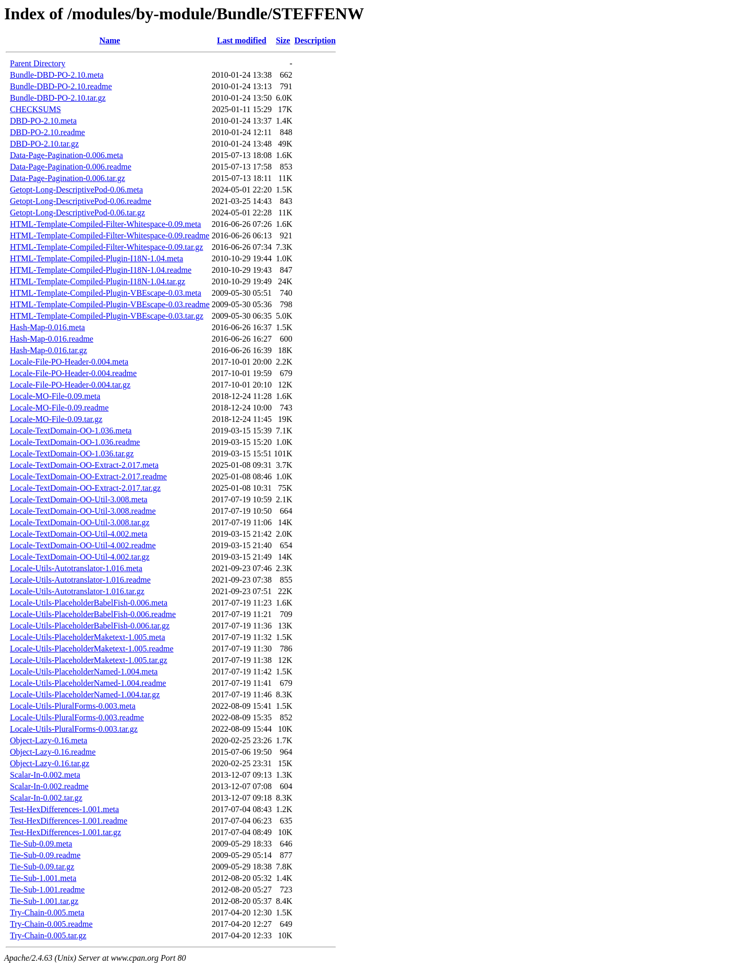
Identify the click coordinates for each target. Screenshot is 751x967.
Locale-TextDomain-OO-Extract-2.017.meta (84, 465)
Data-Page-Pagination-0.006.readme (70, 166)
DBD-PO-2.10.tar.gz (44, 143)
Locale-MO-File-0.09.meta (55, 396)
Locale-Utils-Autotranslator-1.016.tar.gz (77, 591)
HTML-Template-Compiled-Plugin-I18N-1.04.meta (96, 258)
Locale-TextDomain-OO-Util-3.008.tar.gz (80, 522)
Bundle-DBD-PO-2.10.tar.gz (58, 97)
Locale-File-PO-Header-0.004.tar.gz (70, 384)
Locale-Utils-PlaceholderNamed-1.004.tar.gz (85, 694)
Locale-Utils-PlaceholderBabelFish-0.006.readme (93, 614)
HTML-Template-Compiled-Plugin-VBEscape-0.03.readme (110, 304)
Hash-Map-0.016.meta (47, 327)
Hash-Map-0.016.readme (51, 338)
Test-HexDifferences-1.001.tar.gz (65, 832)
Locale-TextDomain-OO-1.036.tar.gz (72, 453)
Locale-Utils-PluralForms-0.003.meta (73, 706)
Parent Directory (37, 63)
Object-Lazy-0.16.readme (52, 751)
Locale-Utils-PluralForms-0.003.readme (77, 717)
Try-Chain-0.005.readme (51, 924)
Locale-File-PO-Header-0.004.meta (69, 361)
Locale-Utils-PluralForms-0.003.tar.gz (74, 728)
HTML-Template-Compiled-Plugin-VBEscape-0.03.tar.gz (106, 315)
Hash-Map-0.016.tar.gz (48, 350)
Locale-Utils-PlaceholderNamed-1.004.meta (84, 671)
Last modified (242, 40)
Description (314, 40)
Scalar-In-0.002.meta (45, 774)
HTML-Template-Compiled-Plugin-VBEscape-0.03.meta (105, 292)
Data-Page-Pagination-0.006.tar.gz (67, 178)
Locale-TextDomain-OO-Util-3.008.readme (83, 510)
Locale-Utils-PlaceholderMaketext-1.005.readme (92, 648)
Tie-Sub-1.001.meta (43, 878)
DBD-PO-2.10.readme (47, 132)
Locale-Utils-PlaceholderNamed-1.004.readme (88, 683)
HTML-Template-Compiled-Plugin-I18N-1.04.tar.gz (97, 281)
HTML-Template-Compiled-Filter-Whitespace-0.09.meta (105, 224)
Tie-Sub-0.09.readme (45, 855)
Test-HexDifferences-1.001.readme (68, 820)
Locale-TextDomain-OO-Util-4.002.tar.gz (80, 556)
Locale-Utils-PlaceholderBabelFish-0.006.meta (88, 602)
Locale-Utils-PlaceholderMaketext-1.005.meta (87, 637)
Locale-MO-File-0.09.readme (59, 407)
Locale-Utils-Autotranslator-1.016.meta (76, 568)
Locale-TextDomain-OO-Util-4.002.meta (79, 533)
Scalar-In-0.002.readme (49, 786)
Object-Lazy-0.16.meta (48, 740)
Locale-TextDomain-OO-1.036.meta (70, 430)
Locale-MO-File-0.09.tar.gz (56, 419)
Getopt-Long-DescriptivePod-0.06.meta (76, 189)
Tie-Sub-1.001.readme (47, 889)
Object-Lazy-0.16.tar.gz (49, 763)
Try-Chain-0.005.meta (47, 912)
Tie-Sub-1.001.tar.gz (44, 901)
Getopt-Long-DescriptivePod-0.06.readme (80, 201)
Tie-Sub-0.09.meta (41, 843)
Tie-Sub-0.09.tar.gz (42, 866)
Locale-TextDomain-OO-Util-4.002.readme (83, 545)
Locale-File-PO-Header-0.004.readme (73, 373)
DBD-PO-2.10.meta (43, 120)
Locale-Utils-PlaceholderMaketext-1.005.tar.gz (88, 660)
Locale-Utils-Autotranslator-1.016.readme (80, 579)
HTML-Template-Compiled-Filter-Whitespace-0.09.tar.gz (106, 247)
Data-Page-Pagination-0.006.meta (66, 155)
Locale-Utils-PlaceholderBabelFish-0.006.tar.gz (89, 625)
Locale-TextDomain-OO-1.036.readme (75, 442)
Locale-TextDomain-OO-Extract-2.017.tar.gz (85, 488)
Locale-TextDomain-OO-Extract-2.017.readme (88, 476)
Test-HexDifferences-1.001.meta (64, 809)
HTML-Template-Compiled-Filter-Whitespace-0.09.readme (109, 235)
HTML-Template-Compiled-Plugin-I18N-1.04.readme (100, 269)
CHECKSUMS (35, 109)
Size (283, 40)
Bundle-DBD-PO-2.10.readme (61, 86)
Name (109, 40)
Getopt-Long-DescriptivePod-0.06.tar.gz (77, 212)
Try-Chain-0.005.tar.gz (48, 935)
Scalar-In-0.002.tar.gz (46, 797)
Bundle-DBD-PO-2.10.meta (57, 74)
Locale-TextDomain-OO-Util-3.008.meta (79, 499)
